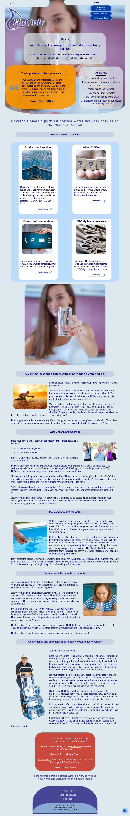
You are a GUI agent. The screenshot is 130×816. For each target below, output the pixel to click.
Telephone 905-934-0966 (101, 8)
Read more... (43, 209)
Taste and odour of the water (101, 93)
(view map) (76, 746)
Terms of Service (67, 794)
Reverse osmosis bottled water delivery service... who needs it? (101, 83)
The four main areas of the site (101, 78)
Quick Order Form (101, 18)
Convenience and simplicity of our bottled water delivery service (101, 102)
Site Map (67, 798)
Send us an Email (101, 14)
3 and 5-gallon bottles (81, 720)
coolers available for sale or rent (64, 723)
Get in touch (44, 759)
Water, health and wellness (101, 89)
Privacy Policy (68, 790)
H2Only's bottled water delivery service (87, 658)
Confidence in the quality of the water (101, 97)
